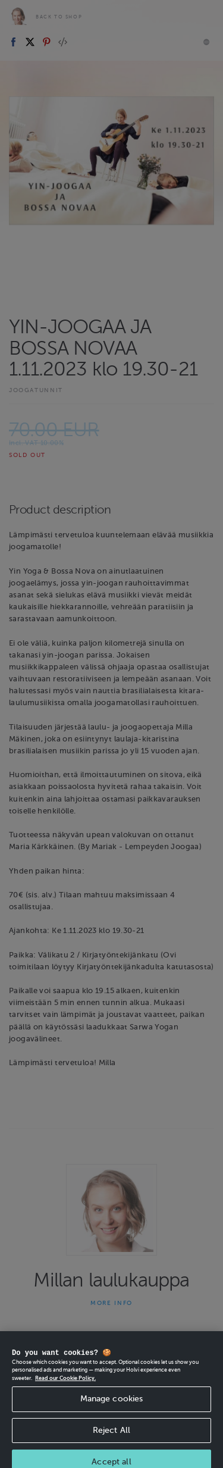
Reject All (111, 1437)
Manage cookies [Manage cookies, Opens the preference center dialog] (111, 1406)
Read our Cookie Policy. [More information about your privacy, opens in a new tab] (65, 1386)
